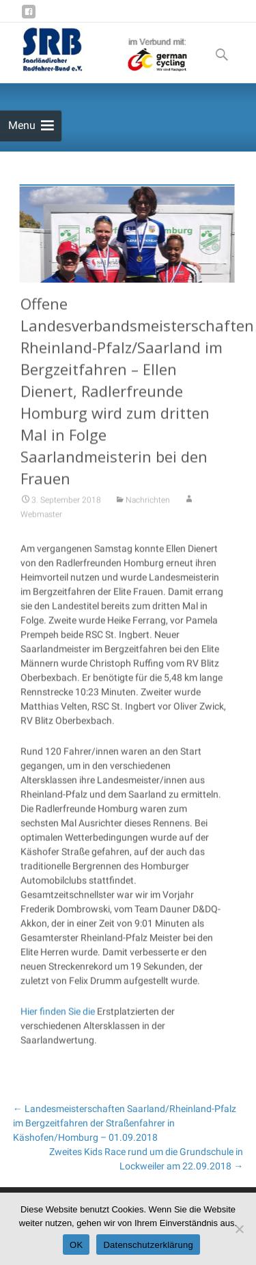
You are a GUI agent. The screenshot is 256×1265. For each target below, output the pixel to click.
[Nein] (239, 1229)
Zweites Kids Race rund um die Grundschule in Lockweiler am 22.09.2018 (146, 1158)
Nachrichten (148, 509)
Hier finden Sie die (57, 1020)
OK (76, 1245)
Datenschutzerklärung (148, 1245)
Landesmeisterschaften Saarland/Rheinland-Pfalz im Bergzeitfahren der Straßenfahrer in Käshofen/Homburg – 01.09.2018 (124, 1123)
